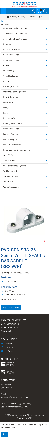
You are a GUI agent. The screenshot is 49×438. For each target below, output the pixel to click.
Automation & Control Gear (15, 39)
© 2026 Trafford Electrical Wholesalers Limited (24, 415)
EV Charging (8, 70)
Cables (6, 65)
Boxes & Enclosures (11, 49)
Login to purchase (11, 307)
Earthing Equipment (12, 86)
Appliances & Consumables (15, 33)
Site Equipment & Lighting (14, 165)
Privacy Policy (7, 331)
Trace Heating (9, 181)
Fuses (5, 113)
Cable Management (11, 60)
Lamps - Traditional (11, 134)
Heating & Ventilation (12, 123)
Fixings (6, 107)
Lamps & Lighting (10, 139)
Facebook (7, 343)
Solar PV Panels (9, 155)
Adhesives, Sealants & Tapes (15, 28)
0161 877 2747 (7, 388)
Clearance (7, 81)
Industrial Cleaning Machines (15, 92)
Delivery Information (10, 324)
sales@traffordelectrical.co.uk (14, 397)
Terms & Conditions (9, 327)
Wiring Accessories (11, 187)
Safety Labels (9, 160)
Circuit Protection (10, 76)
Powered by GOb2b (25, 418)
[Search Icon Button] (45, 11)
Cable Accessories (11, 55)
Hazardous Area (10, 118)
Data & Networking (11, 97)
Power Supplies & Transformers (16, 150)
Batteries (7, 44)
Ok (4, 434)
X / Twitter (7, 351)
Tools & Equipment (11, 176)
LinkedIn (7, 347)
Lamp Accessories (11, 129)
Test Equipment (10, 171)
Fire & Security (9, 102)
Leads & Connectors (12, 144)
